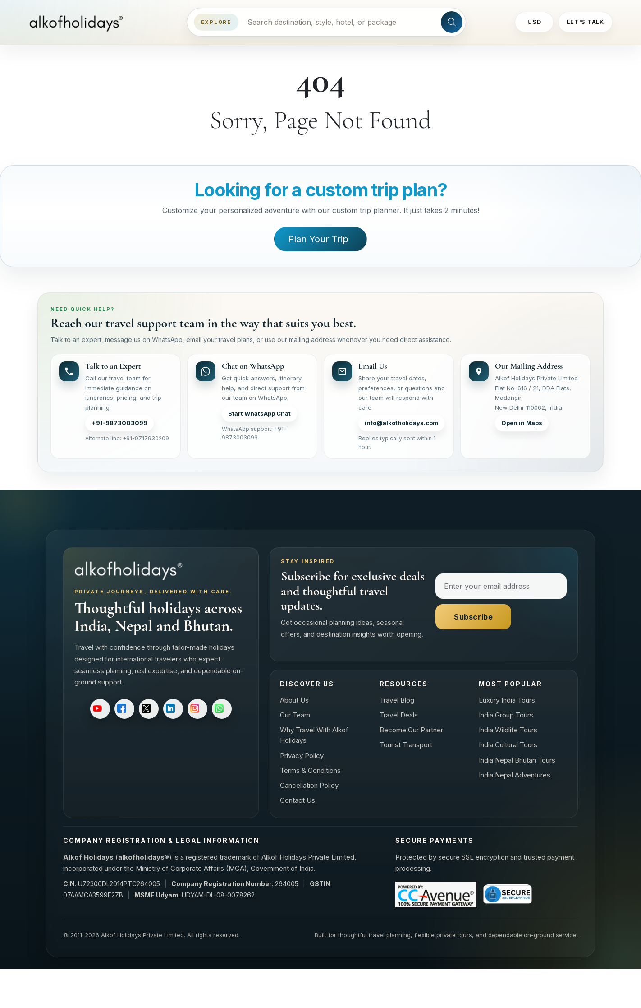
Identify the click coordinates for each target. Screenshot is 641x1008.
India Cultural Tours (508, 744)
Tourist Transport (406, 744)
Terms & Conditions (310, 770)
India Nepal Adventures (514, 775)
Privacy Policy (302, 755)
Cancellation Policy (309, 785)
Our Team (295, 715)
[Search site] (451, 22)
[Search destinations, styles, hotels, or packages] (339, 22)
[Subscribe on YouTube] (100, 709)
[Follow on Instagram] (197, 709)
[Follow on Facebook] (124, 709)
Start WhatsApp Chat (259, 413)
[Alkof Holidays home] (79, 22)
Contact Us (297, 800)
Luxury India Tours (507, 700)
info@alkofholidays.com (401, 422)
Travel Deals (399, 715)
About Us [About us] (294, 700)
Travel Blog (397, 700)
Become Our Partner (411, 730)
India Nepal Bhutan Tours (517, 760)
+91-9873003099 (119, 422)
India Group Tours (506, 715)
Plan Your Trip (318, 239)
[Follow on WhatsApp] (222, 709)
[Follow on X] (149, 709)
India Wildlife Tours (508, 730)
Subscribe (473, 616)
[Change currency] (534, 22)
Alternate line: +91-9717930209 (127, 438)
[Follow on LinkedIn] (173, 709)
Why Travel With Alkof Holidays (314, 735)
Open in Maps (521, 422)
